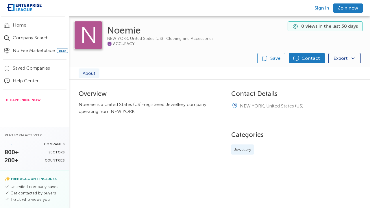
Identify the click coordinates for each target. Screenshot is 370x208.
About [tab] (89, 73)
